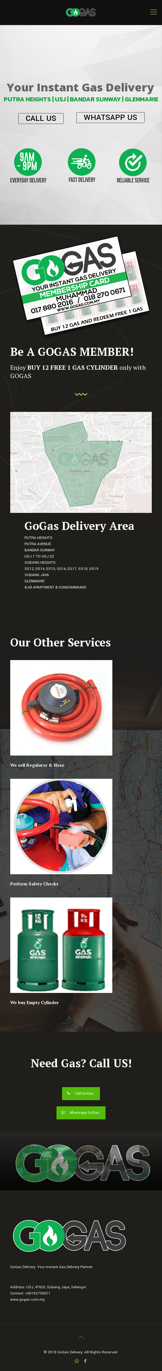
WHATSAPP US (110, 117)
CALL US (41, 118)
